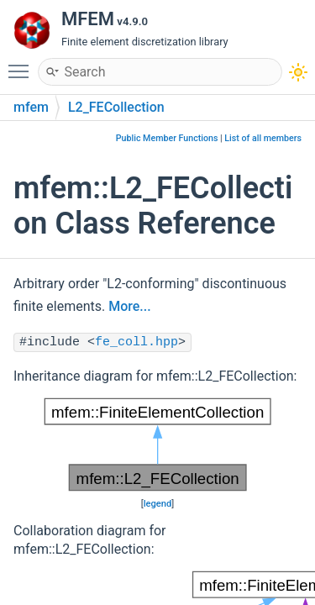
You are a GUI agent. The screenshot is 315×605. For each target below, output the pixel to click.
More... (129, 306)
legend (158, 503)
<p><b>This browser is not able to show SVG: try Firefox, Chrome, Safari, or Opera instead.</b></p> (157, 444)
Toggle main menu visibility (22, 63)
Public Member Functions (167, 138)
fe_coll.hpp (136, 342)
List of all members (263, 138)
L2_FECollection (116, 107)
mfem (31, 107)
